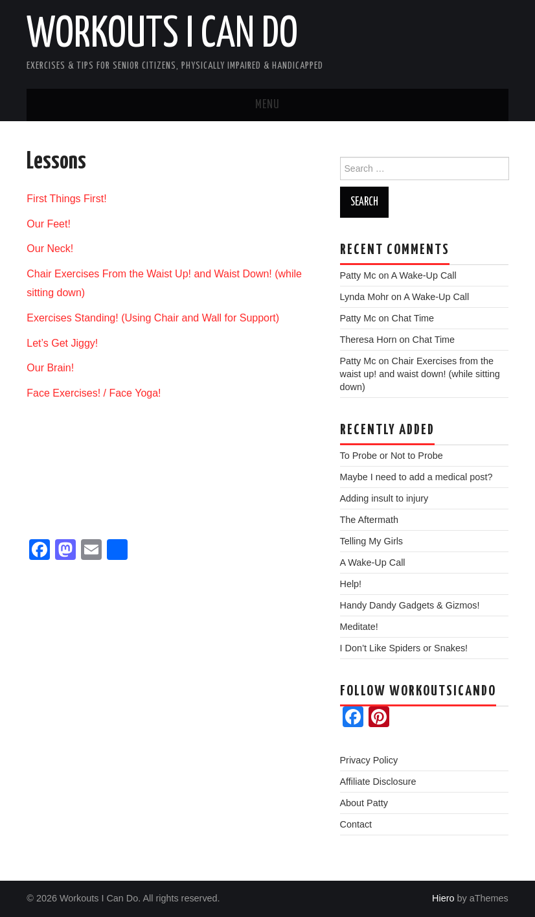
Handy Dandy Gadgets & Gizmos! (410, 605)
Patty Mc (358, 275)
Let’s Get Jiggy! (62, 343)
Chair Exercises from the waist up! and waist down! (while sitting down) (420, 374)
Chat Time (413, 318)
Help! (351, 584)
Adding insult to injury (384, 498)
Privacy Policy (369, 760)
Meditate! (359, 626)
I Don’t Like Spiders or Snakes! (404, 648)
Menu (267, 105)
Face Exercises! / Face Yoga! (94, 393)
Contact (356, 824)
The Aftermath (369, 520)
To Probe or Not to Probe (391, 455)
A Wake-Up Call (424, 275)
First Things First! (66, 198)
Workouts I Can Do (162, 35)
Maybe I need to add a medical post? (416, 477)
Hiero (443, 898)
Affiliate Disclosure (378, 781)
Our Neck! (50, 248)
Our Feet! (49, 223)
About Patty (364, 803)
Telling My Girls (372, 541)
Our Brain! (50, 367)
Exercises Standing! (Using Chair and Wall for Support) (153, 317)
